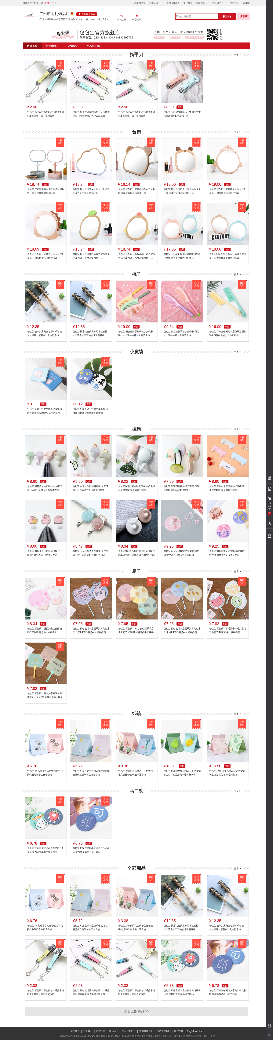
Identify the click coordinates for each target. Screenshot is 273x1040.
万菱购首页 (139, 3)
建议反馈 (178, 1031)
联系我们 (88, 1031)
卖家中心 (202, 3)
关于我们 (75, 1031)
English (246, 3)
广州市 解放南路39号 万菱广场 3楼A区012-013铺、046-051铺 (69, 19)
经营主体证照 (178, 1036)
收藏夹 (187, 3)
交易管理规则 (146, 1031)
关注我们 (233, 3)
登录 (47, 3)
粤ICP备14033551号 (121, 1036)
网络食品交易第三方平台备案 (200, 1036)
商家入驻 (100, 1031)
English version (194, 1031)
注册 (54, 3)
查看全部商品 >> (136, 1011)
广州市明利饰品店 (54, 14)
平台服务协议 (129, 1031)
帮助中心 (217, 3)
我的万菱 (155, 3)
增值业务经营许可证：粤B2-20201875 (151, 1036)
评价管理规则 (163, 1031)
